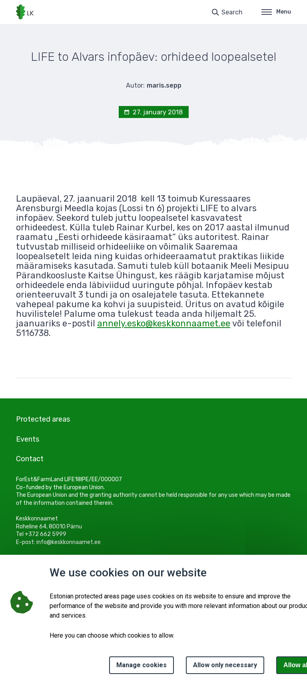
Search (232, 12)
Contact (30, 458)
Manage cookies (141, 665)
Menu (276, 11)
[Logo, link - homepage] (25, 12)
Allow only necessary (225, 665)
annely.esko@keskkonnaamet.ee (163, 323)
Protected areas (43, 419)
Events (27, 439)
